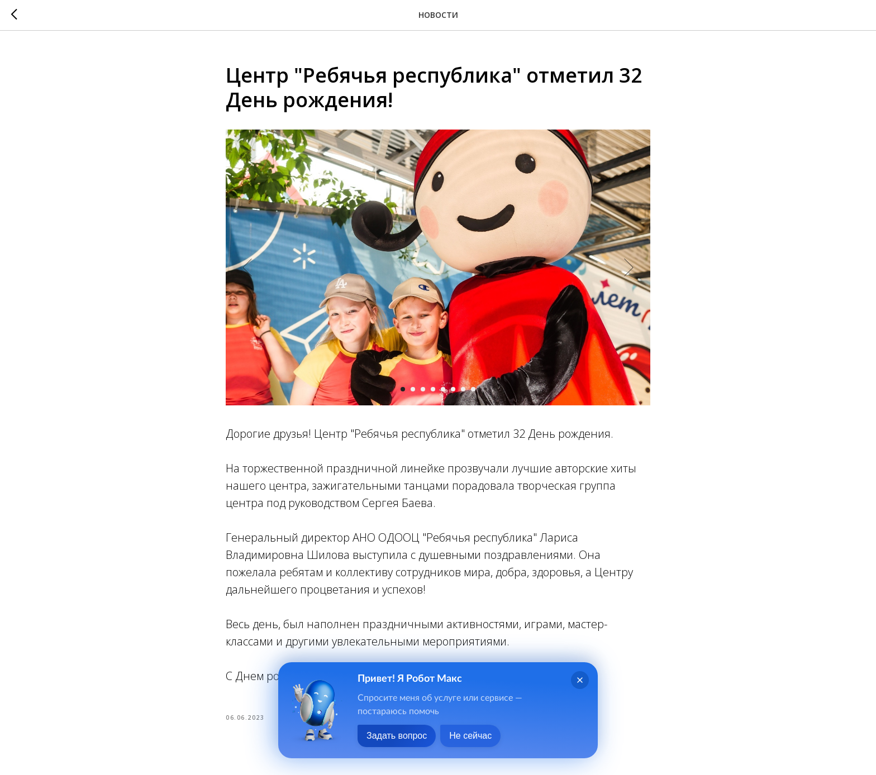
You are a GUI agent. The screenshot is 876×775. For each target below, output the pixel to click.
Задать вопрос (396, 735)
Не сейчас (470, 735)
